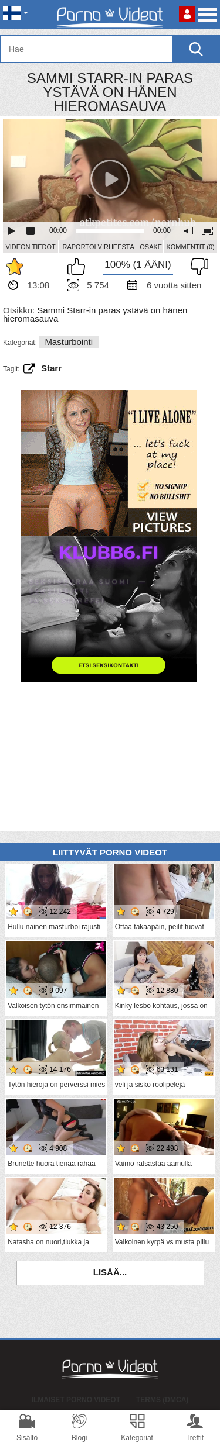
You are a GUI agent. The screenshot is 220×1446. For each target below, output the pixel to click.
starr (51, 368)
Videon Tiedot (30, 246)
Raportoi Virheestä (98, 246)
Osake (151, 246)
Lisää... (110, 1272)
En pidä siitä (196, 266)
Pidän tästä (79, 266)
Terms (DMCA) (162, 1400)
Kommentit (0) (190, 246)
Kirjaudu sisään (187, 14)
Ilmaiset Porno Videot (76, 1400)
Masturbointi (69, 342)
